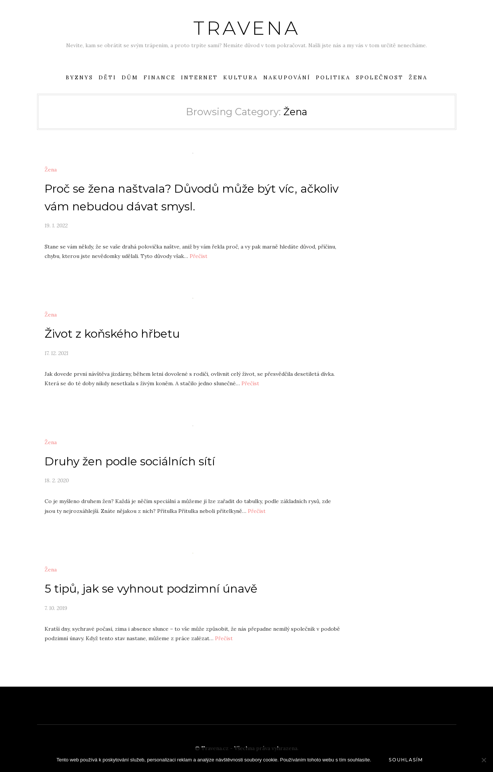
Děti (107, 77)
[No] (483, 760)
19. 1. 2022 (56, 225)
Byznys (79, 77)
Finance (160, 77)
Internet (199, 77)
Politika (333, 77)
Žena (418, 77)
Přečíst (198, 256)
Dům (130, 77)
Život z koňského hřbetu (112, 334)
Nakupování (287, 77)
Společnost (379, 77)
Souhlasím (406, 760)
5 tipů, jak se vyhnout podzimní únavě (151, 589)
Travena (246, 28)
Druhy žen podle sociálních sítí (130, 461)
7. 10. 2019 (56, 608)
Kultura (240, 77)
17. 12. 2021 (56, 353)
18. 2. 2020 (57, 480)
